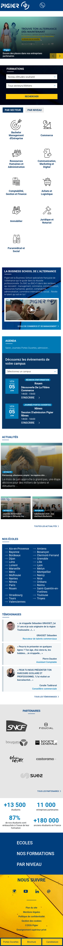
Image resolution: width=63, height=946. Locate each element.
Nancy (41, 575)
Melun (41, 568)
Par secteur (13, 110)
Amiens (41, 548)
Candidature (52, 942)
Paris (12, 585)
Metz (12, 571)
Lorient (13, 565)
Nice (40, 578)
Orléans (41, 581)
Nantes (13, 578)
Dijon (12, 558)
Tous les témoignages (46, 697)
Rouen (13, 588)
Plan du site (31, 907)
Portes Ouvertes (10, 942)
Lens (12, 562)
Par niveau (35, 110)
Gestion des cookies (31, 921)
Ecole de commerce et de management (38, 326)
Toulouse (42, 595)
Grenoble (42, 558)
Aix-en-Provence (19, 548)
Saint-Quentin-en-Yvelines (47, 590)
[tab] (13, 110)
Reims (41, 585)
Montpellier (44, 571)
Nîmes (13, 581)
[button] (53, 56)
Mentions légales (31, 912)
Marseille (14, 568)
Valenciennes (17, 601)
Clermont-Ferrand (48, 555)
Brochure (31, 942)
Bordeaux (14, 555)
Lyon (40, 565)
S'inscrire (30, 397)
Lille (39, 562)
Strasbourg (15, 595)
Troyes (41, 598)
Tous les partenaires (49, 791)
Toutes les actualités (46, 526)
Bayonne (14, 552)
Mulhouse (15, 575)
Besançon (43, 552)
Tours (12, 598)
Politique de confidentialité (31, 916)
